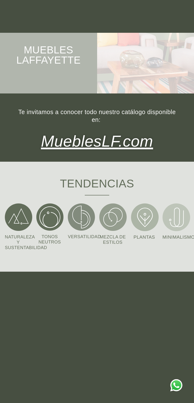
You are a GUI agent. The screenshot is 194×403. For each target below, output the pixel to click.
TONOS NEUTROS (49, 238)
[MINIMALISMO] (176, 216)
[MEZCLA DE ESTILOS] (113, 216)
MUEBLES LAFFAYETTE (48, 55)
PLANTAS (144, 236)
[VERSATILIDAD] (81, 216)
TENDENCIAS (97, 182)
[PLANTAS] (145, 216)
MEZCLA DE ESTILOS (113, 241)
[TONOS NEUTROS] (49, 216)
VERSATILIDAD (85, 235)
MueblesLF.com (97, 140)
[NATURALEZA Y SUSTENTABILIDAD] (18, 216)
